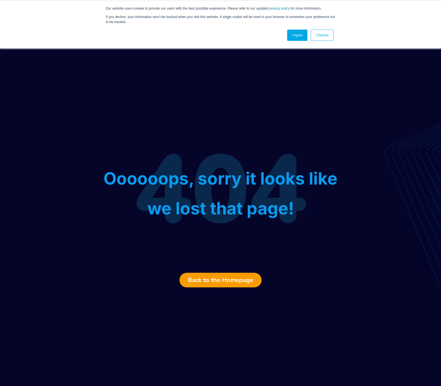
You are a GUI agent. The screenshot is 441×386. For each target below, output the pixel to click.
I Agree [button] (297, 35)
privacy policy (279, 8)
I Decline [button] (322, 35)
